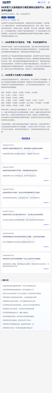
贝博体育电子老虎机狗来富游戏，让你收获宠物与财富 (20, 297)
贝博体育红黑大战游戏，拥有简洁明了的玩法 (17, 320)
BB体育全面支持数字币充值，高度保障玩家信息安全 (23, 171)
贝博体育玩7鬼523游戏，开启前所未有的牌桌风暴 (18, 309)
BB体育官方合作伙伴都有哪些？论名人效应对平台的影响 (25, 259)
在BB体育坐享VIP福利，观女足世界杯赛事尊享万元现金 (24, 193)
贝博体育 (4, 17)
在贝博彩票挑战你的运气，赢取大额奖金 (15, 313)
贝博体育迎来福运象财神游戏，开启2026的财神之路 (19, 286)
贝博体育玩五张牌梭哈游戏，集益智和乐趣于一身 (18, 324)
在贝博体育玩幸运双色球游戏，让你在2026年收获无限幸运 (21, 305)
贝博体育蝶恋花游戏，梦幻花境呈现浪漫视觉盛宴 (18, 317)
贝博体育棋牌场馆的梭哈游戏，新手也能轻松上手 (18, 290)
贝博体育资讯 (13, 17)
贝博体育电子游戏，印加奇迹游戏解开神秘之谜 (17, 328)
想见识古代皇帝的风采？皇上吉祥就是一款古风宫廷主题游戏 (22, 294)
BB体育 (11, 34)
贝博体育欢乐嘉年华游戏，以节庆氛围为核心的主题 (19, 301)
